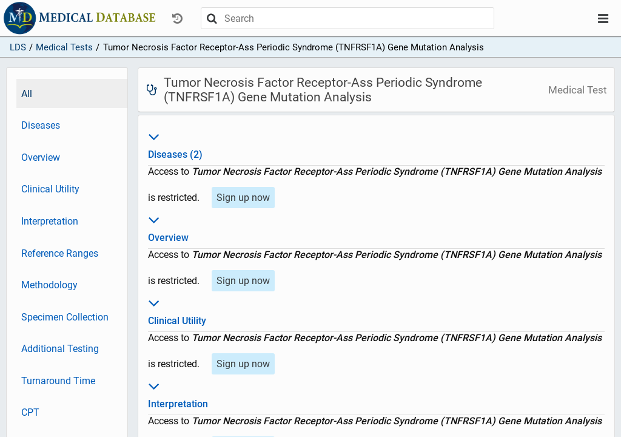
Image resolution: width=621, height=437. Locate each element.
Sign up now (243, 197)
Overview (40, 157)
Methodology (49, 285)
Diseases (40, 125)
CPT (30, 412)
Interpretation (49, 221)
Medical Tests (64, 47)
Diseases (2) (376, 143)
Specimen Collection (65, 317)
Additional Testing (60, 348)
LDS (18, 47)
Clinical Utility (50, 189)
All (26, 94)
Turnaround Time (58, 381)
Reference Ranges (59, 253)
